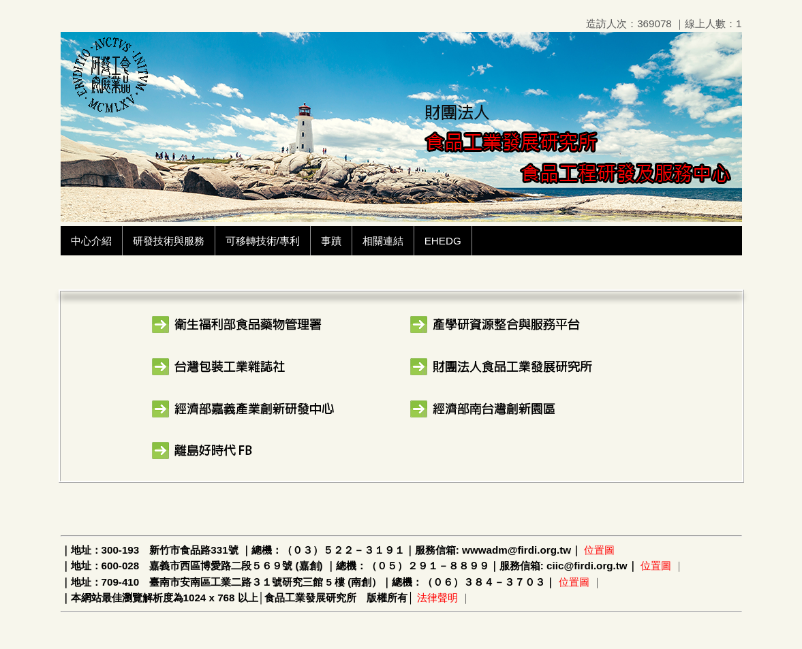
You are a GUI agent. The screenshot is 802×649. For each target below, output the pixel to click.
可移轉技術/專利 (263, 241)
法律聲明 (437, 597)
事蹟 (331, 241)
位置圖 (599, 550)
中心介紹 (91, 241)
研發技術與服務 (168, 241)
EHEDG (443, 241)
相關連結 (383, 241)
